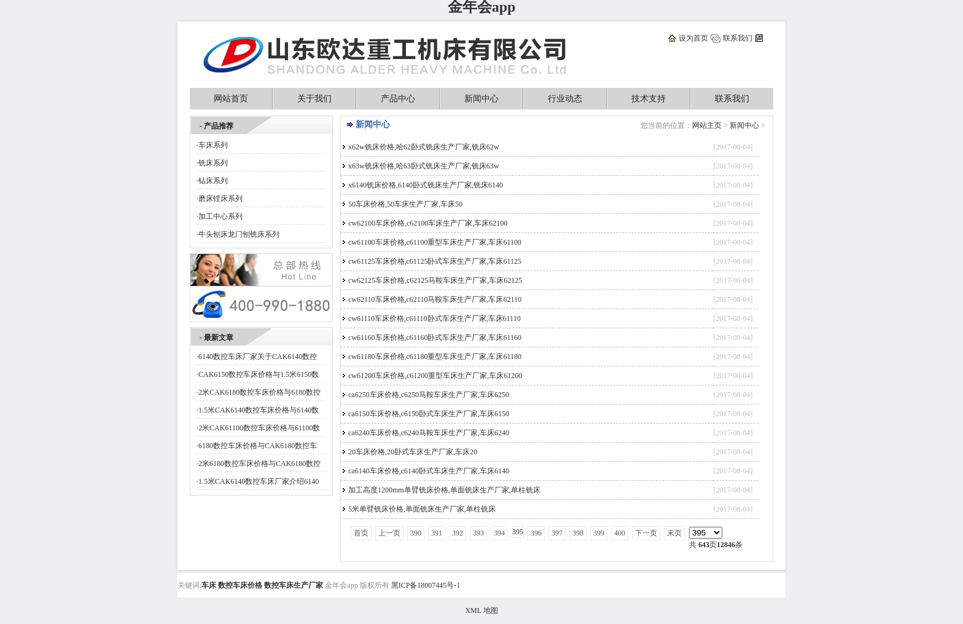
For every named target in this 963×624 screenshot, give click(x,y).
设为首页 (693, 38)
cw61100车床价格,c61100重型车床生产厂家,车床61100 (434, 242)
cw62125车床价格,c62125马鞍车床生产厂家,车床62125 (435, 280)
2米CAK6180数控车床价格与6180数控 (259, 392)
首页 (361, 533)
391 (436, 533)
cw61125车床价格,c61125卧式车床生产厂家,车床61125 (434, 261)
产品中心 (398, 98)
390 (415, 533)
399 (598, 533)
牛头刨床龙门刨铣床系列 (238, 234)
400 (619, 533)
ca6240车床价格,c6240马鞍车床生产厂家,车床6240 (428, 433)
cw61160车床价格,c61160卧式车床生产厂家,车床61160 (434, 337)
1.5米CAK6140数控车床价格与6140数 (258, 410)
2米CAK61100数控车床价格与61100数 (259, 428)
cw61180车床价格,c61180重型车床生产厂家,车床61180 (434, 356)
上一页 (389, 533)
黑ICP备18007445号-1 (426, 585)
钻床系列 (213, 180)
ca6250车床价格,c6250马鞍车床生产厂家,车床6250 (428, 394)
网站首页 (231, 98)
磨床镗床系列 (220, 198)
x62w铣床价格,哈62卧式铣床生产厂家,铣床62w (423, 147)
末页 (674, 533)
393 (478, 533)
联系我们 (737, 38)
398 (577, 533)
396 (536, 533)
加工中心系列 (220, 216)
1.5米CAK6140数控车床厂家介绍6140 (258, 481)
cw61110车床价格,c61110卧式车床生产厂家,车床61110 (434, 318)
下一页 (646, 533)
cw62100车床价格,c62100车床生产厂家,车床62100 (427, 223)
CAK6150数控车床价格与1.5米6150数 (258, 374)
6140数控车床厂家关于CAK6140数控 (257, 356)
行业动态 (565, 98)
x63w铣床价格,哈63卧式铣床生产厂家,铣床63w (423, 166)
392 (457, 533)
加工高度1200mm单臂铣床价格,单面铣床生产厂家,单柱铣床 (444, 490)
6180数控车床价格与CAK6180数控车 (257, 445)
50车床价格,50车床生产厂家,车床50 (405, 204)
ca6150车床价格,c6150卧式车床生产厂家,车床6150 (428, 413)
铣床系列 (213, 163)
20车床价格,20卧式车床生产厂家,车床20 (412, 452)
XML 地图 (481, 610)
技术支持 (648, 98)
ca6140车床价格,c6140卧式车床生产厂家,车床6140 (428, 471)
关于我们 (314, 98)
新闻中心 (481, 98)
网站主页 (707, 125)
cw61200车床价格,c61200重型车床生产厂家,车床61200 (435, 375)
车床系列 (213, 145)
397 (557, 533)
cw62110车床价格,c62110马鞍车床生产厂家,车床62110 (434, 299)
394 (499, 533)
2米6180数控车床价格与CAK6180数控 (259, 463)
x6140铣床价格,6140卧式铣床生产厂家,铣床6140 (425, 185)
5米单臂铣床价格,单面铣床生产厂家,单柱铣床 (422, 509)
